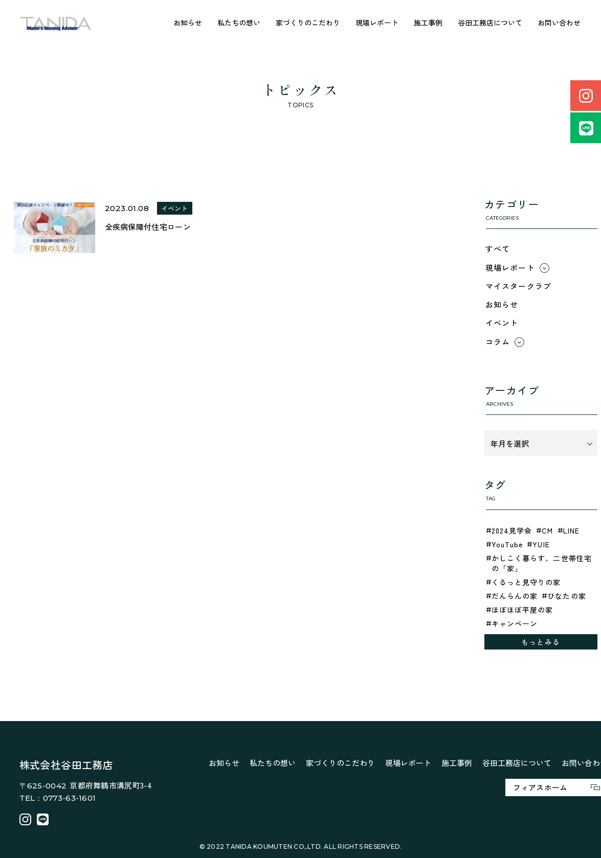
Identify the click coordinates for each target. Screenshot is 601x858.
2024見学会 (512, 530)
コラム (497, 341)
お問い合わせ (559, 22)
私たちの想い (238, 22)
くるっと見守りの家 (526, 582)
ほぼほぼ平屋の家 (522, 610)
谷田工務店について (490, 22)
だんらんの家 (515, 596)
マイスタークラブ (518, 286)
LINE (571, 530)
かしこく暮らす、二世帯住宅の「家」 (542, 563)
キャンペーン (515, 623)
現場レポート (376, 22)
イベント (502, 322)
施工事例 (428, 22)
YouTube (507, 544)
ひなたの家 (566, 596)
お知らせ (187, 22)
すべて (497, 248)
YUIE (540, 544)
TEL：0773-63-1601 (57, 798)
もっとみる (540, 642)
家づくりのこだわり (308, 22)
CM (547, 530)
